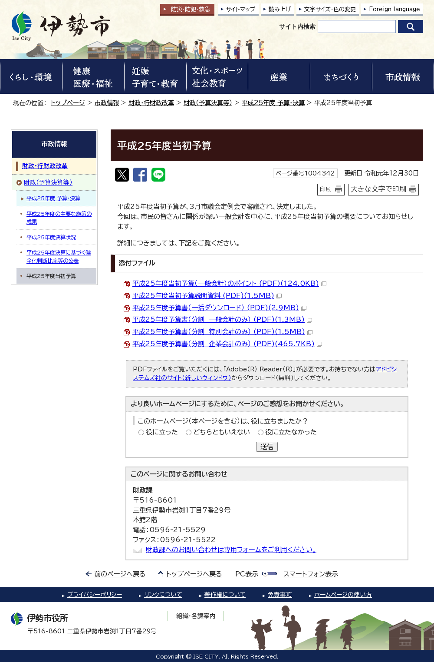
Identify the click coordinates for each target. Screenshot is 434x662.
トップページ (68, 102)
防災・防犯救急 (190, 9)
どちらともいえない (221, 432)
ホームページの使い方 (343, 595)
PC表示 (246, 574)
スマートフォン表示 (310, 574)
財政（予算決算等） (208, 102)
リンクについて (163, 595)
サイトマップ (241, 9)
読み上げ (280, 9)
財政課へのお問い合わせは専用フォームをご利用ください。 (231, 549)
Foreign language (394, 9)
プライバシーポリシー (94, 595)
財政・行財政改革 (151, 102)
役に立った (162, 432)
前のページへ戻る (120, 574)
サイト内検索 (297, 26)
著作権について (225, 595)
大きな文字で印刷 (378, 188)
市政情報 (107, 102)
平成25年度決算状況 (51, 237)
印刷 (326, 189)
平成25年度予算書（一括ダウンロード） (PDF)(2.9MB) (219, 308)
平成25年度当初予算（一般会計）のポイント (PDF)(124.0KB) (229, 283)
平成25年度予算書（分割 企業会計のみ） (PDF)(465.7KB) (227, 344)
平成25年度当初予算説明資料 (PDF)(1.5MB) (207, 295)
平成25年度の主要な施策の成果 (59, 217)
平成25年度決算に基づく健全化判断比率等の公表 (58, 256)
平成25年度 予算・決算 (273, 102)
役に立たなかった (291, 432)
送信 (266, 447)
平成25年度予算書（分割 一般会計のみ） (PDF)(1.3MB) (222, 319)
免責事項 (280, 595)
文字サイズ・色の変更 (330, 9)
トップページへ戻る (194, 574)
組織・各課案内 (196, 616)
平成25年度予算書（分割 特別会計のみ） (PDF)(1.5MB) (222, 331)
